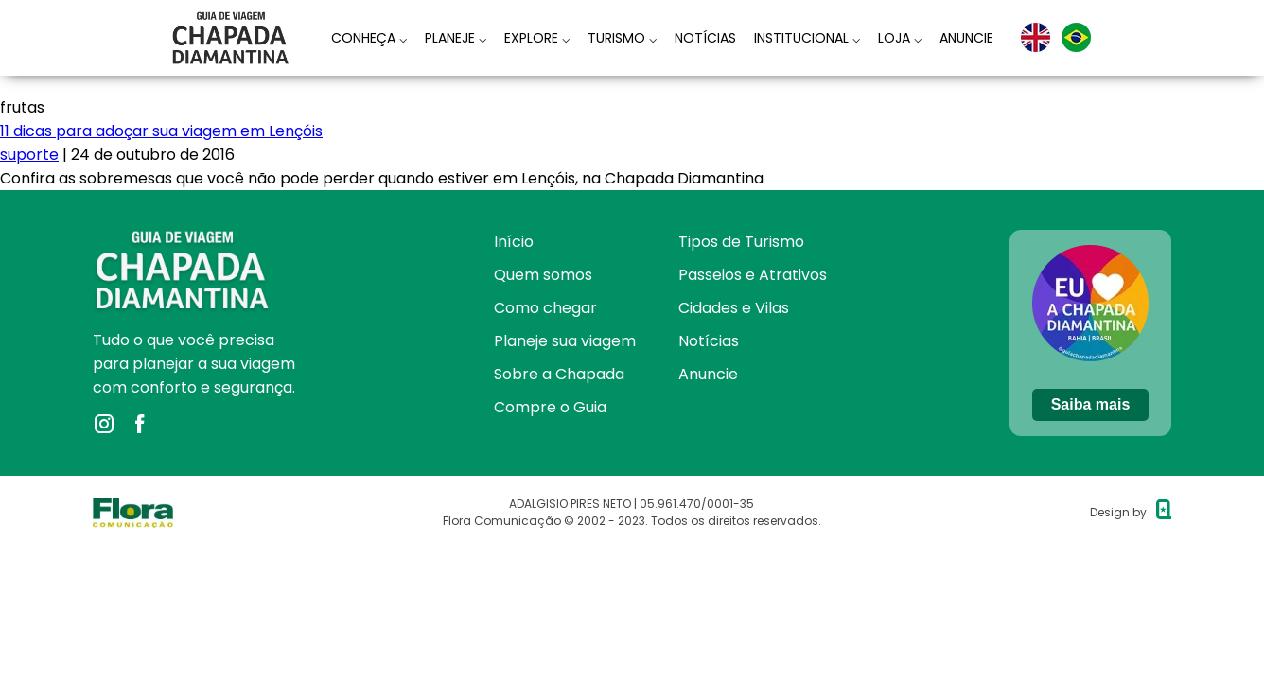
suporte (29, 155)
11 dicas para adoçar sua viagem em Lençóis (161, 131)
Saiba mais (1091, 404)
